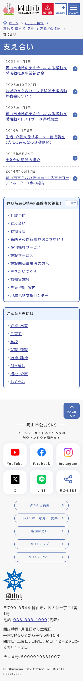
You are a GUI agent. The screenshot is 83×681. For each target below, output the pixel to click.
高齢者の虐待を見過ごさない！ (37, 239)
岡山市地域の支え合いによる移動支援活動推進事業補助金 (36, 70)
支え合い (18, 223)
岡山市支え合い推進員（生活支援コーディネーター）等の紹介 (37, 180)
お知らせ (17, 231)
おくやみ (17, 382)
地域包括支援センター (29, 295)
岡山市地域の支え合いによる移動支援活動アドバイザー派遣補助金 (36, 116)
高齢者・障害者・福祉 (18, 28)
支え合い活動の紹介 (23, 160)
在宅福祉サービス (25, 247)
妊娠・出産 (19, 326)
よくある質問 (40, 505)
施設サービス (21, 255)
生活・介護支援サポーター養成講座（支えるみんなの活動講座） (35, 139)
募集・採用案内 (23, 287)
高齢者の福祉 (50, 28)
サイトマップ (40, 544)
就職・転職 (19, 350)
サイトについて (40, 557)
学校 (14, 342)
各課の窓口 (39, 531)
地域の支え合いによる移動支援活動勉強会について (36, 93)
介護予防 (18, 215)
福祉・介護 (19, 374)
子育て (16, 334)
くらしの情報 (34, 23)
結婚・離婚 (19, 358)
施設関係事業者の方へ (29, 263)
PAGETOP (71, 413)
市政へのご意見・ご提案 (40, 518)
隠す (73, 203)
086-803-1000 (30, 620)
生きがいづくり (23, 271)
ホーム (13, 23)
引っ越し (17, 366)
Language (60, 13)
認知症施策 (20, 279)
